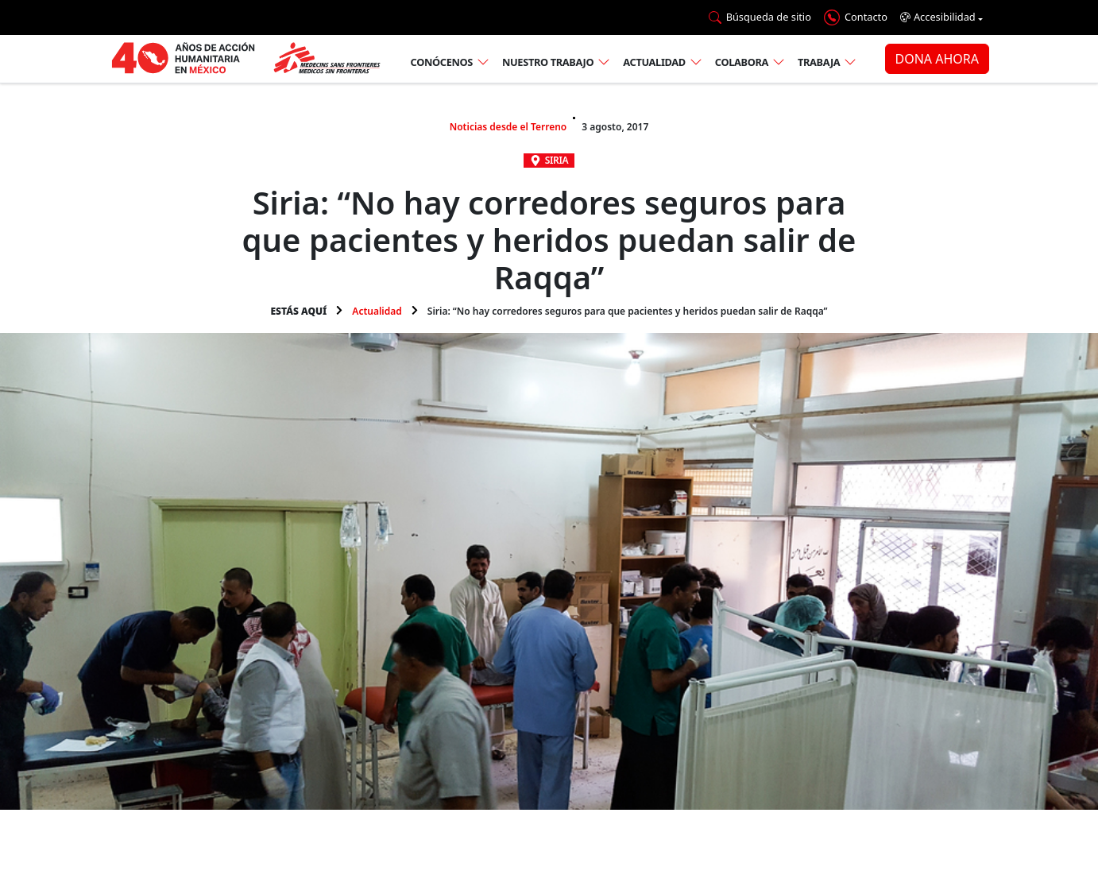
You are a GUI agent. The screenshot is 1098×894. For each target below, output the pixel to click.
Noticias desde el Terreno (508, 127)
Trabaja (819, 62)
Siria (557, 160)
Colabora (741, 62)
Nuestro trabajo (547, 62)
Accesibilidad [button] (938, 17)
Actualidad (654, 62)
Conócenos (442, 62)
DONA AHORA (937, 59)
